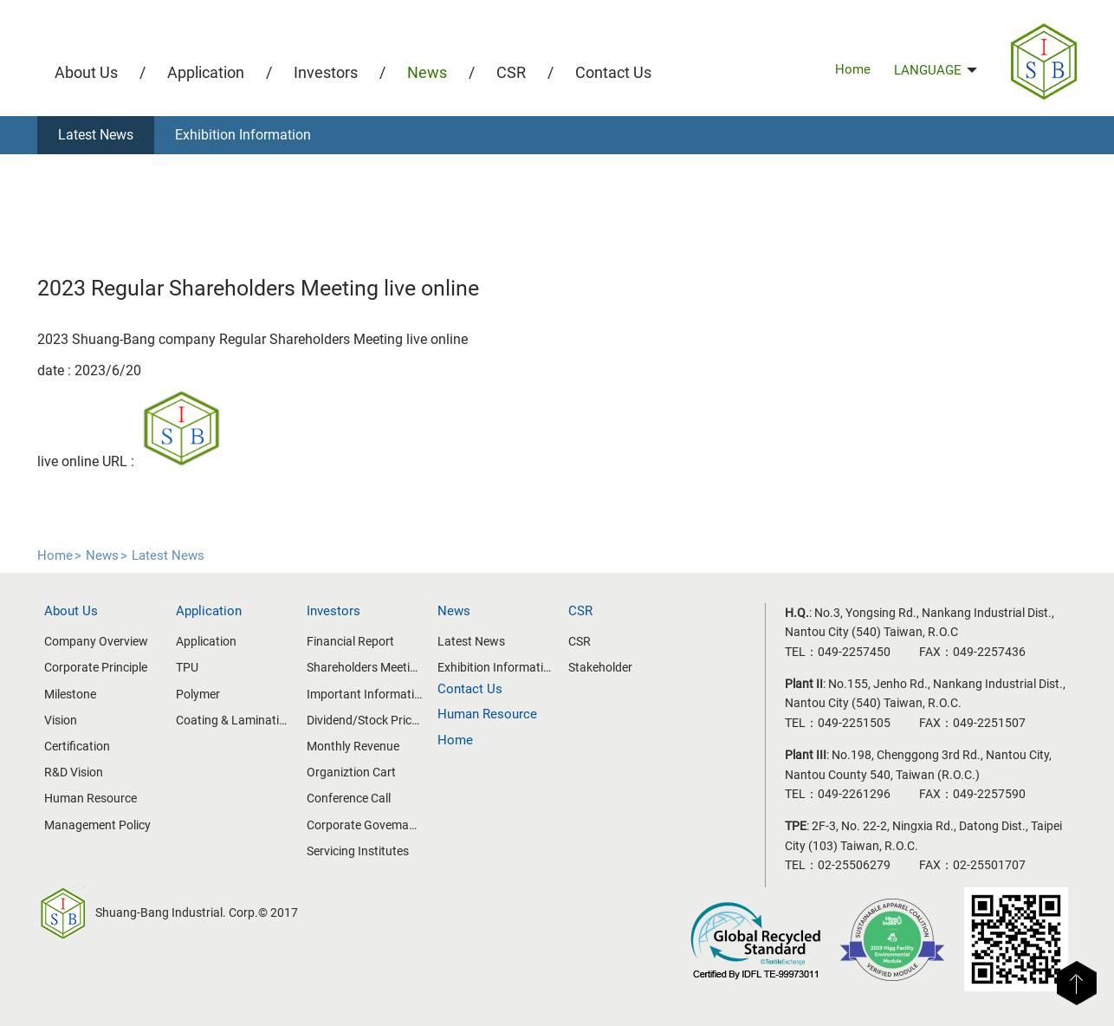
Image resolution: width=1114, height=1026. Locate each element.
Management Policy (97, 825)
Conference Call (349, 798)
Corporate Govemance (365, 825)
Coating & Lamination (234, 720)
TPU (187, 667)
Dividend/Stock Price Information (365, 720)
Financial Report (350, 641)
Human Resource (90, 798)
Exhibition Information (243, 135)
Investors (326, 72)
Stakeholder (600, 667)
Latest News (95, 135)
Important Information (365, 694)
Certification (77, 746)
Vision (60, 720)
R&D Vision (73, 772)
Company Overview (96, 641)
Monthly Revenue (353, 746)
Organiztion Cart (351, 772)
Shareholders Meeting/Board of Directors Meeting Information (365, 667)
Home (853, 69)
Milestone (70, 694)
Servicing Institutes (358, 851)
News (427, 72)
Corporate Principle (95, 667)
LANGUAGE (935, 70)
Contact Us (613, 72)
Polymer (198, 694)
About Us (86, 72)
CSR (511, 72)
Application (205, 72)
